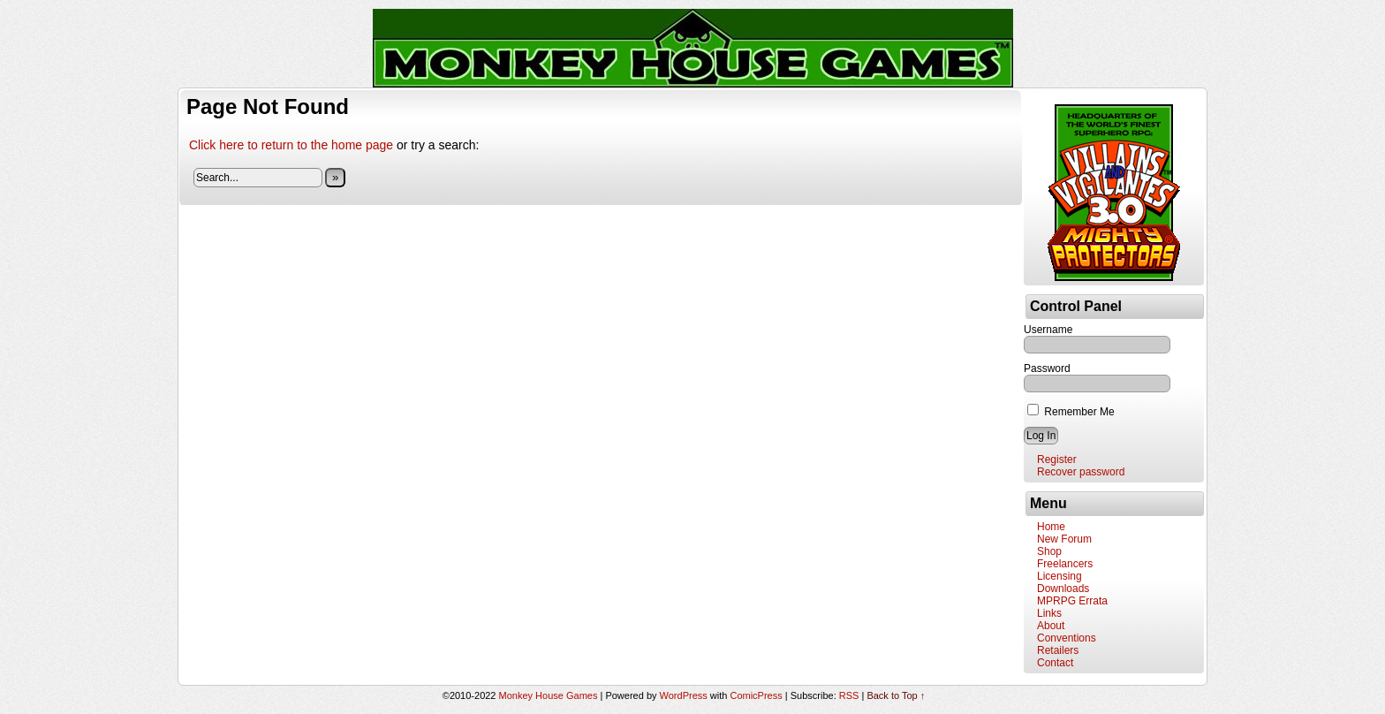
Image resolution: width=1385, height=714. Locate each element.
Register (1057, 459)
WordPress (684, 695)
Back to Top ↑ (896, 695)
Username (1048, 329)
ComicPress (756, 695)
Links (1049, 613)
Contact (1055, 663)
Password (1047, 368)
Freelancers (1065, 564)
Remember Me (1071, 412)
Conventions (1066, 638)
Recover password (1080, 472)
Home (1051, 526)
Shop (1049, 551)
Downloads (1063, 588)
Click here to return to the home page (291, 145)
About (1050, 625)
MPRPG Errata (1072, 601)
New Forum (1064, 539)
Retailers (1057, 650)
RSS (849, 695)
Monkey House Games (548, 695)
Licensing (1059, 576)
